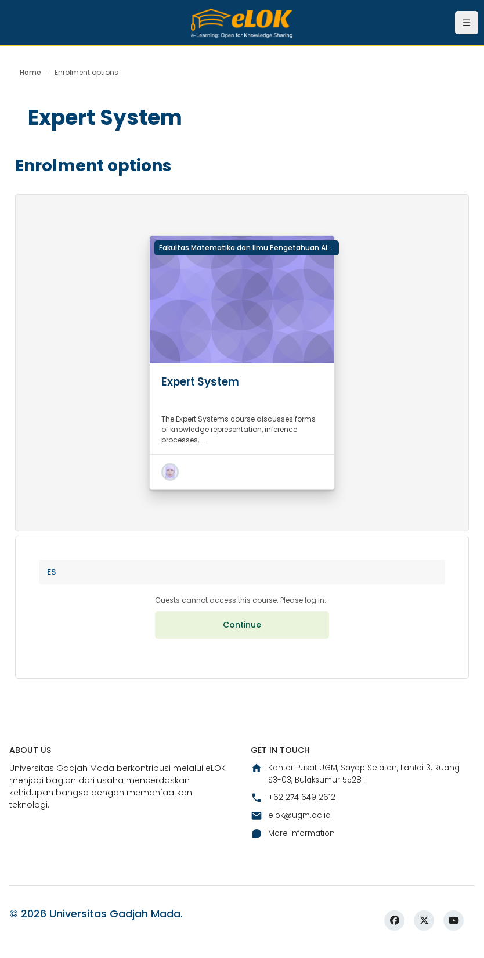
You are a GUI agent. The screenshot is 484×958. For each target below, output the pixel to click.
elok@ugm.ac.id (293, 821)
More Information (295, 840)
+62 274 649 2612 (294, 803)
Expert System (204, 381)
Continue (242, 629)
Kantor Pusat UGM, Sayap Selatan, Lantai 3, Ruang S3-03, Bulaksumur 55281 (361, 779)
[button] (170, 472)
